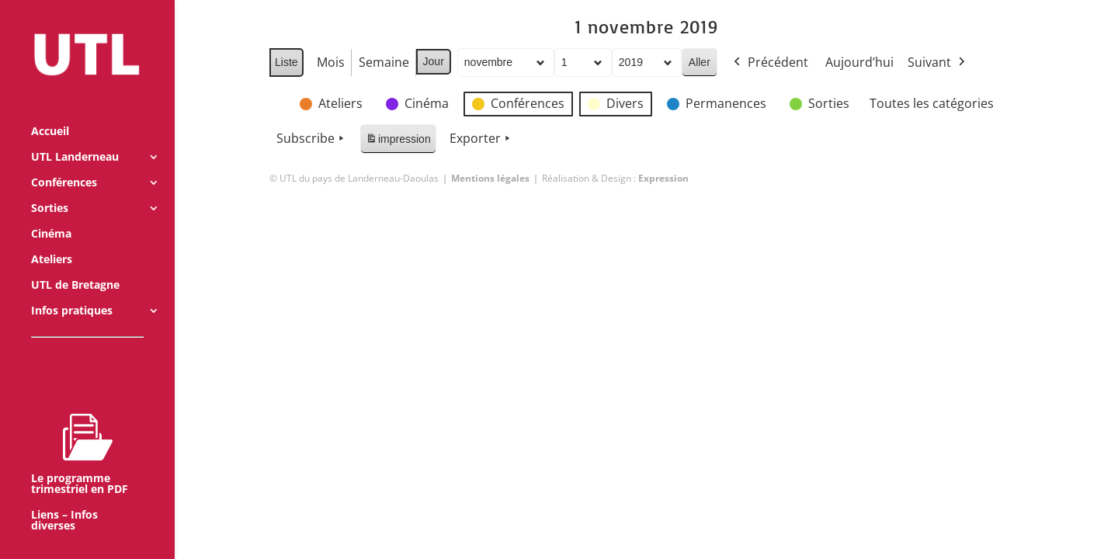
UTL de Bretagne (75, 264)
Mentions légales (490, 178)
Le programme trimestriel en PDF (79, 432)
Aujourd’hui (859, 62)
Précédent (768, 63)
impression (398, 142)
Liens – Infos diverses (64, 499)
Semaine (383, 62)
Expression (663, 178)
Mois (330, 62)
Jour (432, 61)
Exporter (480, 139)
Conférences (64, 161)
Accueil (50, 110)
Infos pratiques (72, 289)
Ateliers (51, 238)
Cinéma (51, 213)
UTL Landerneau (75, 136)
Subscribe (311, 139)
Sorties (49, 187)
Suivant (937, 63)
